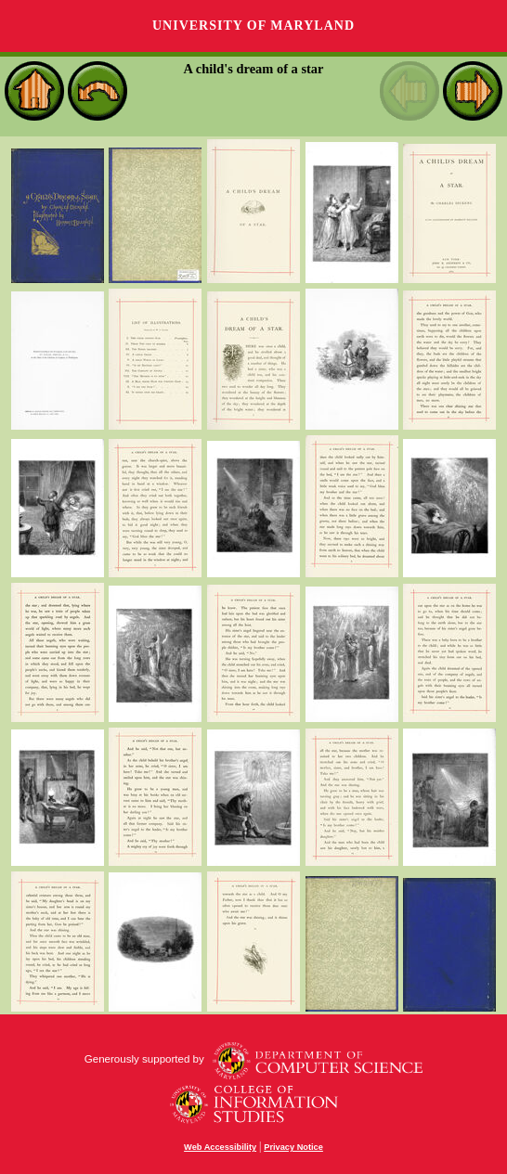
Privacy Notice (293, 1147)
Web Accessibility (220, 1147)
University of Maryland (253, 25)
